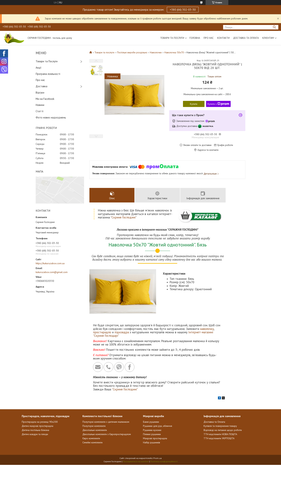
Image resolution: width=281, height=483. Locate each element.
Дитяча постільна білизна (35, 430)
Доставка (41, 86)
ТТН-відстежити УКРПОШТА (219, 438)
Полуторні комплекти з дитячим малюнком (105, 421)
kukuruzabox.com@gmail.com (52, 272)
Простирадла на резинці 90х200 (40, 421)
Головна (194, 37)
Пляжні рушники (152, 434)
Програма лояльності (48, 74)
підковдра (122, 332)
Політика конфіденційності (164, 461)
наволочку (207, 329)
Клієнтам (268, 37)
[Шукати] (274, 27)
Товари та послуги (172, 37)
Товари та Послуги (47, 61)
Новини (40, 105)
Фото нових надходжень (51, 117)
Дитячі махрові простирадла (37, 426)
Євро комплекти (91, 438)
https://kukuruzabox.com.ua (50, 263)
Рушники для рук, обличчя (157, 426)
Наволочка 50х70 (174, 52)
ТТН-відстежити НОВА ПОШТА (220, 434)
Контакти (223, 37)
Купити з (218, 104)
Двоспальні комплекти (94, 430)
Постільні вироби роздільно (132, 52)
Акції (38, 67)
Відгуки (40, 92)
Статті (39, 111)
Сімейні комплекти (92, 442)
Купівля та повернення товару (220, 426)
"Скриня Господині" (125, 389)
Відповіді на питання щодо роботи (223, 430)
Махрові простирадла (155, 438)
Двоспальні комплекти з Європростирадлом (106, 434)
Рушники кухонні (152, 430)
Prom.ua (157, 458)
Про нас (209, 37)
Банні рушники (151, 421)
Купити (193, 104)
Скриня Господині (123, 217)
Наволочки (156, 52)
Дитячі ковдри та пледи (35, 434)
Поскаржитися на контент (136, 461)
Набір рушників (151, 442)
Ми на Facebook (45, 99)
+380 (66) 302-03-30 (183, 9)
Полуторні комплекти (94, 426)
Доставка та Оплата (246, 37)
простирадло (102, 332)
